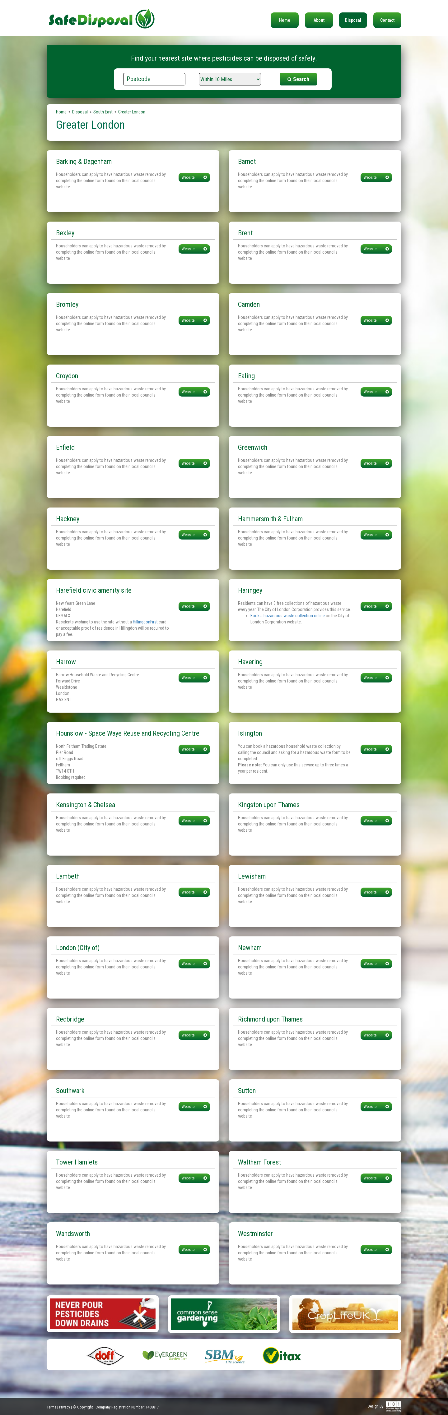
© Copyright (83, 1407)
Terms (51, 1407)
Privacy (64, 1407)
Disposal (353, 20)
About (319, 20)
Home (284, 20)
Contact (387, 20)
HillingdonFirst (145, 621)
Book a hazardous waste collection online (287, 615)
